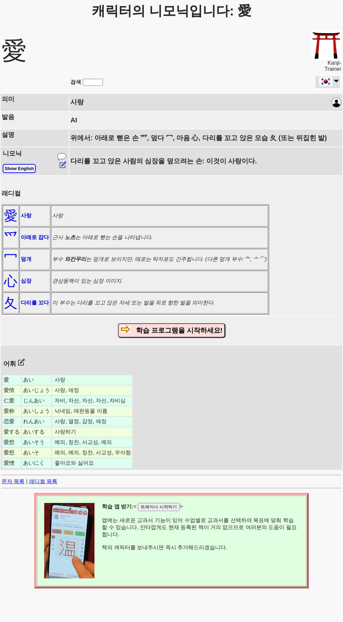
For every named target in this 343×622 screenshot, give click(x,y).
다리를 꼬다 (35, 302)
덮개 (26, 259)
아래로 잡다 (35, 237)
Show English (19, 168)
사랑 (26, 215)
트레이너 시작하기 (159, 506)
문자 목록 (13, 481)
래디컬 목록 (43, 481)
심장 (26, 281)
